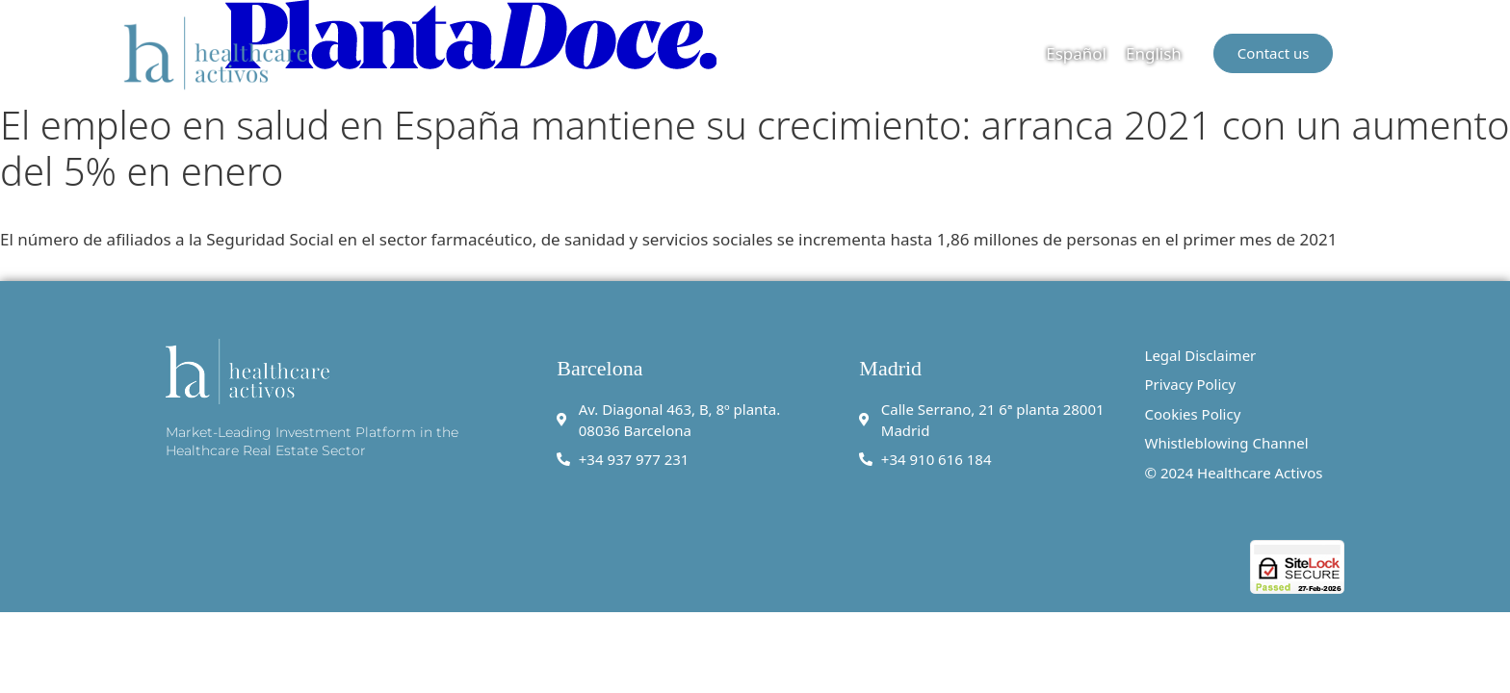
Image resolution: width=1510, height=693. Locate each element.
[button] (1374, 53)
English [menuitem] (1154, 53)
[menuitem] (1076, 52)
